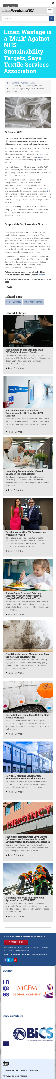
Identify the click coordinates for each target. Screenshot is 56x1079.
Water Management (33, 301)
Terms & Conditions (29, 1071)
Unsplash (41, 275)
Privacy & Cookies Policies (15, 1076)
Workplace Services (29, 83)
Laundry (17, 301)
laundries (41, 157)
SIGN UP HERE (16, 942)
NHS (48, 191)
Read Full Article (15, 368)
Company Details (10, 1071)
